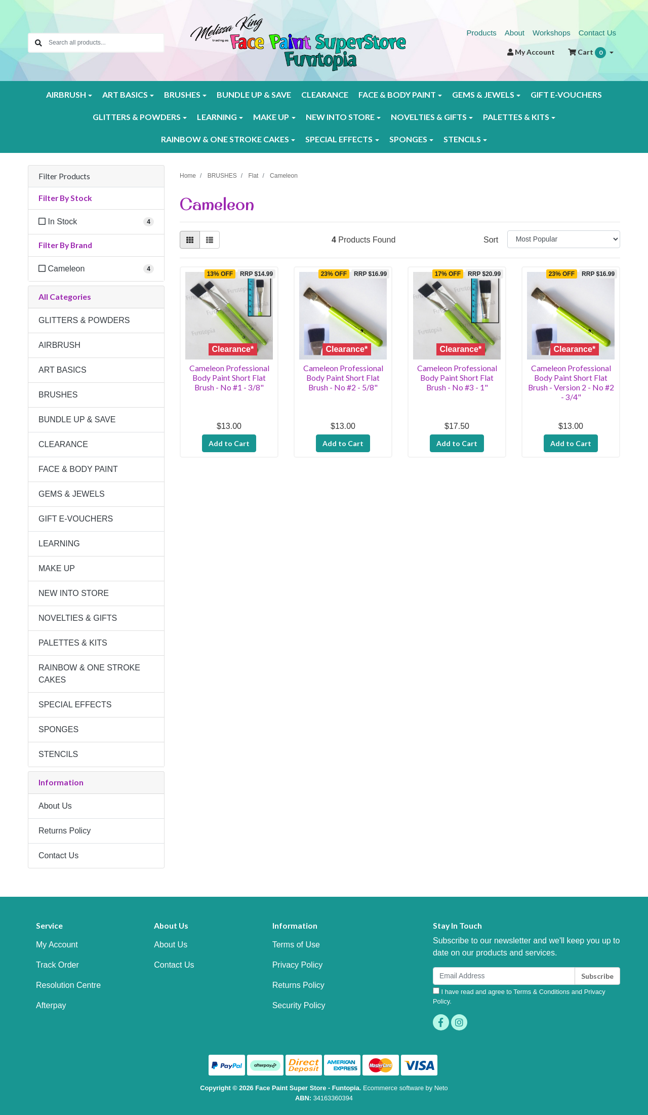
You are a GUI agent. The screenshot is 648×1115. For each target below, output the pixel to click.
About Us (55, 806)
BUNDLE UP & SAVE (254, 94)
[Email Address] (504, 976)
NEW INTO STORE (73, 593)
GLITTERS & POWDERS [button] (137, 117)
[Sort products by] (563, 239)
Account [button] (531, 52)
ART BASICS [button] (125, 94)
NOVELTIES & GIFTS (77, 618)
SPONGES (58, 729)
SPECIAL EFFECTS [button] (339, 139)
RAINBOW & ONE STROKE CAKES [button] (225, 139)
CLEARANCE (324, 94)
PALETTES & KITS (72, 643)
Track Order (57, 965)
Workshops (552, 32)
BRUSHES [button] (182, 94)
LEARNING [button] (217, 117)
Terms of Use (296, 944)
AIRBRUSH (59, 345)
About (514, 32)
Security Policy (299, 1005)
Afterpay (51, 1005)
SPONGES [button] (408, 139)
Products (482, 32)
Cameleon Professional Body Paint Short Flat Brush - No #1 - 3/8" (229, 377)
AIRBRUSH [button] (66, 94)
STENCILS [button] (462, 139)
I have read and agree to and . (519, 996)
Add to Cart (229, 443)
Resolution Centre (68, 985)
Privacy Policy (297, 965)
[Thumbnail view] (190, 240)
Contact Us (597, 32)
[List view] (209, 240)
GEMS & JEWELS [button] (483, 94)
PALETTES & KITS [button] (516, 117)
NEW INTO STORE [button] (340, 117)
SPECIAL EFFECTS (74, 704)
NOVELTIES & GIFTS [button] (429, 117)
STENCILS (58, 754)
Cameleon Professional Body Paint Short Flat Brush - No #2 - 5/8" (343, 377)
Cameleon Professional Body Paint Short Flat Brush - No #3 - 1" (457, 377)
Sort (490, 239)
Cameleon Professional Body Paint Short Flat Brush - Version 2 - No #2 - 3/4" (571, 382)
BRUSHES (57, 394)
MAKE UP (56, 568)
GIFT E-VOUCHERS (566, 94)
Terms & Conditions (541, 991)
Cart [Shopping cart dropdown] (588, 52)
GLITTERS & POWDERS (84, 320)
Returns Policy (64, 830)
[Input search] (106, 43)
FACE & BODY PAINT (78, 469)
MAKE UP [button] (271, 117)
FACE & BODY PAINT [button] (397, 94)
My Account (57, 944)
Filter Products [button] (64, 176)
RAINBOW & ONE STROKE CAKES (89, 673)
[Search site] (38, 43)
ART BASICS (62, 370)
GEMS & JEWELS (71, 494)
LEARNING (59, 543)
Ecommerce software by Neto (405, 1088)
